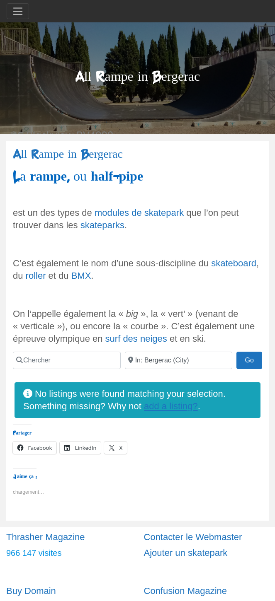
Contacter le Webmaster (193, 537)
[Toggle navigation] (18, 11)
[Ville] (179, 360)
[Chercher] (67, 360)
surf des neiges (136, 338)
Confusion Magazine (185, 591)
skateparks (102, 225)
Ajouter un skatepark (186, 553)
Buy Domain (31, 591)
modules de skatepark (139, 213)
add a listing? (171, 406)
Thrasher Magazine (45, 537)
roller (36, 275)
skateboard (233, 263)
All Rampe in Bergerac (68, 154)
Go (253, 359)
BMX (81, 275)
